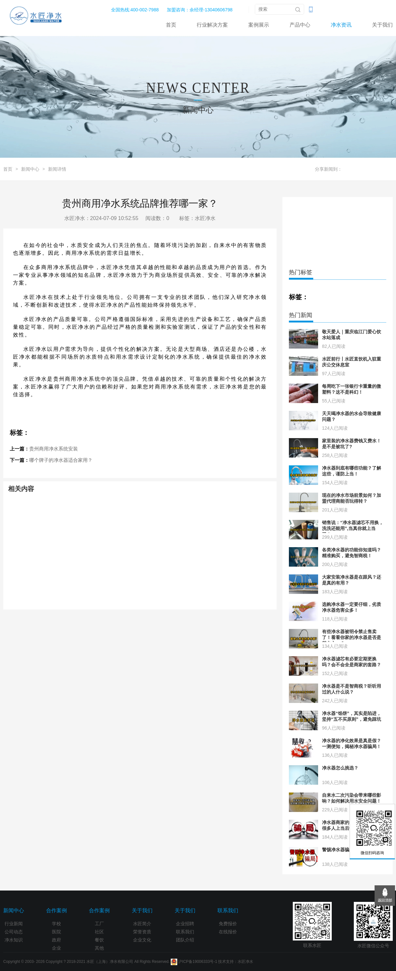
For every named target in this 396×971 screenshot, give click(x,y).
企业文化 (142, 939)
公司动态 (14, 931)
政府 (56, 939)
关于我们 (382, 25)
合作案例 (56, 910)
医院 (56, 931)
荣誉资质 (142, 931)
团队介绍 (185, 939)
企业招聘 (185, 923)
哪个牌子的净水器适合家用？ (61, 460)
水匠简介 (142, 923)
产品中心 (300, 25)
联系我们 (185, 931)
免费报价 (228, 923)
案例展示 (258, 25)
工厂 (99, 923)
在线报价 (228, 931)
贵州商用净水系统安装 (53, 448)
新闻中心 (30, 169)
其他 (99, 948)
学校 (56, 923)
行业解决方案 (212, 25)
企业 (56, 948)
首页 (171, 25)
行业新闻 (14, 923)
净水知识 (14, 939)
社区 (99, 931)
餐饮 (99, 939)
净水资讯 (341, 25)
